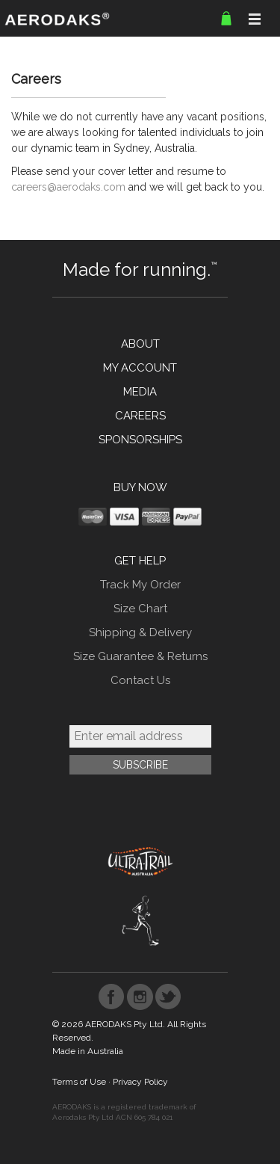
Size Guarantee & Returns (140, 656)
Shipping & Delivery (140, 632)
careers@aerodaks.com (68, 187)
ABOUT (140, 344)
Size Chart (140, 608)
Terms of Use (79, 1082)
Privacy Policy (140, 1082)
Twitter (168, 997)
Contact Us (140, 680)
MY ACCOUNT (140, 368)
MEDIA (140, 391)
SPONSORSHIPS (140, 439)
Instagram (140, 997)
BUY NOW (140, 487)
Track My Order (140, 584)
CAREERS (140, 415)
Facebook (112, 997)
